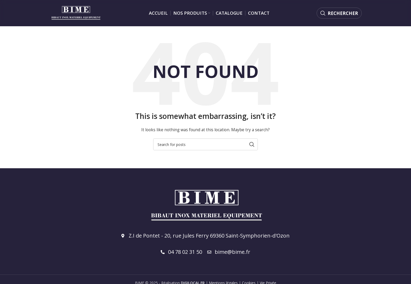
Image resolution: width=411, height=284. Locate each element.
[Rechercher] (339, 13)
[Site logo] (75, 12)
